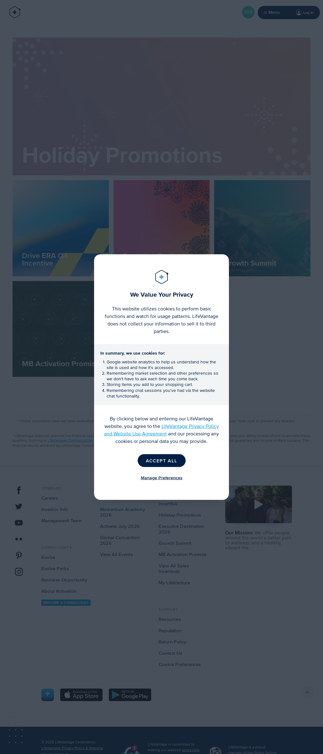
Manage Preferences (162, 478)
